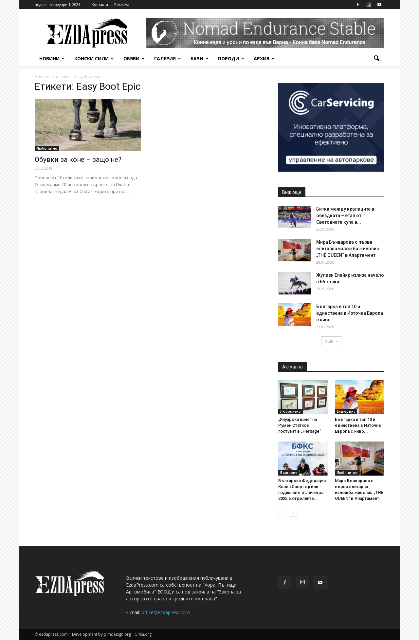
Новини (52, 58)
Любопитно (47, 148)
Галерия (167, 58)
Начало (42, 76)
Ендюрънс (346, 411)
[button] (376, 58)
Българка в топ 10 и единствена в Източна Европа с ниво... (349, 313)
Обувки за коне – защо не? (78, 159)
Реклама (121, 4)
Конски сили (94, 58)
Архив (264, 58)
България (288, 472)
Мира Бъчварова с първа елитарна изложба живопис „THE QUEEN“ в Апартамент (347, 248)
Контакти (100, 4)
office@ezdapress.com (165, 612)
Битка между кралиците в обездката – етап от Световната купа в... (345, 215)
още (331, 341)
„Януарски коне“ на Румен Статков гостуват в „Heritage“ (299, 425)
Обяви (134, 58)
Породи (231, 58)
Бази (200, 58)
